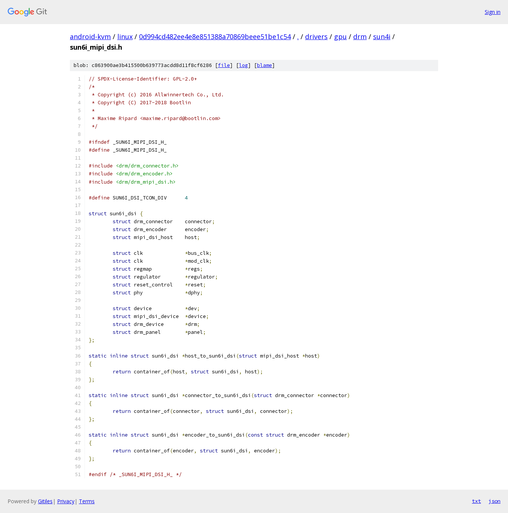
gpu (340, 36)
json (494, 501)
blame (264, 65)
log (243, 65)
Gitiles (45, 501)
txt (476, 501)
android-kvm (90, 36)
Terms (87, 501)
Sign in (492, 11)
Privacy (65, 501)
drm (360, 36)
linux (125, 36)
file (224, 65)
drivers (316, 36)
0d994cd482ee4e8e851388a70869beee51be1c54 (215, 36)
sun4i (381, 36)
